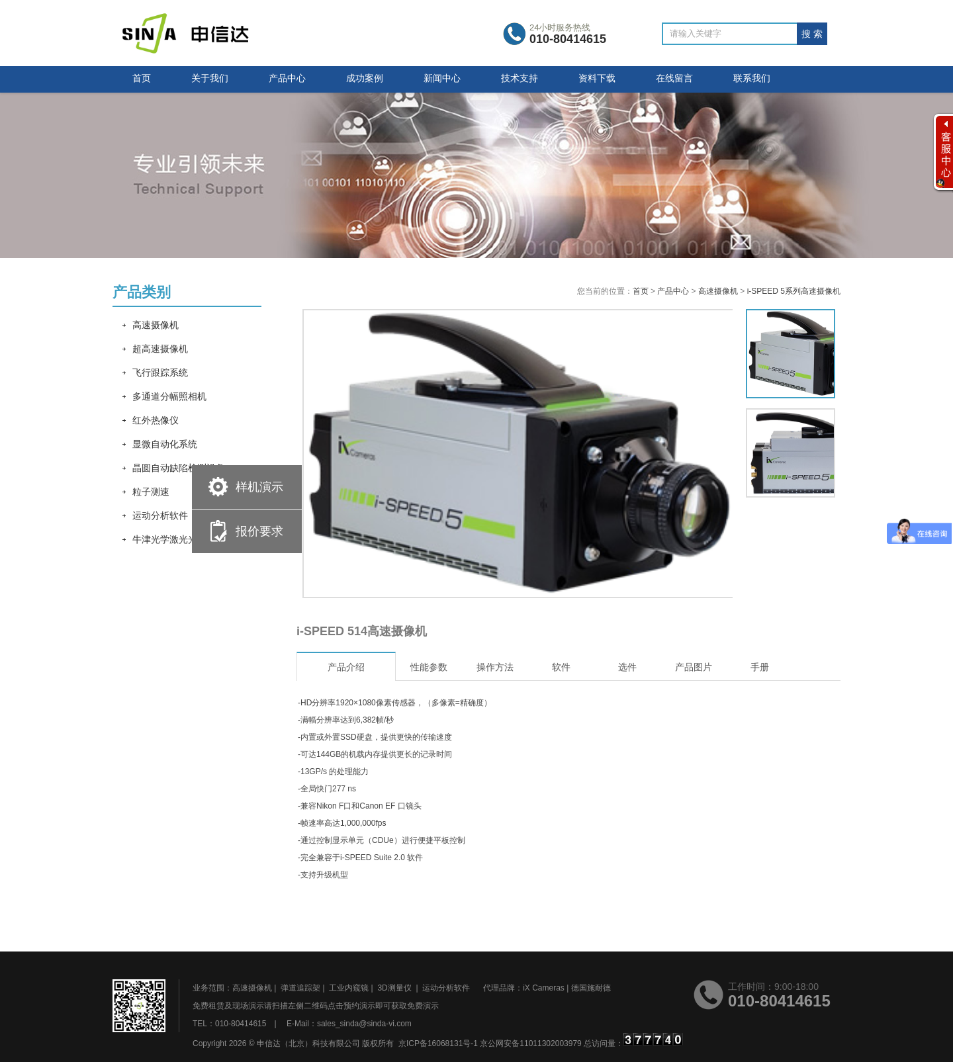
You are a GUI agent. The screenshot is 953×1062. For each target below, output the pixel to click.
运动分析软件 (160, 515)
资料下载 (596, 78)
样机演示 (259, 487)
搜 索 (812, 33)
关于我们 (209, 78)
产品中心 (287, 78)
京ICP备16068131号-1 (438, 1043)
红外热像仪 (155, 420)
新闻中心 (442, 78)
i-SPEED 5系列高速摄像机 (793, 291)
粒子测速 (150, 491)
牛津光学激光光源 (169, 539)
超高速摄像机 (160, 348)
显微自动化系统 (164, 444)
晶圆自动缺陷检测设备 (178, 468)
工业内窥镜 (349, 988)
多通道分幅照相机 (169, 396)
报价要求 (259, 531)
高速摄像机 (155, 325)
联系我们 (751, 78)
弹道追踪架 (300, 988)
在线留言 (674, 78)
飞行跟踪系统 (160, 372)
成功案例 (364, 78)
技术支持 (519, 78)
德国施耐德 (591, 988)
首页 (141, 78)
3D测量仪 (394, 988)
